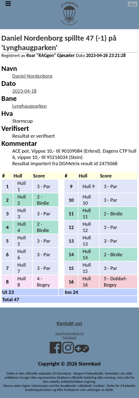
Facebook (69, 337)
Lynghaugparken (29, 106)
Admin (132, 4)
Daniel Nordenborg (32, 76)
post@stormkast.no (69, 333)
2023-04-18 (24, 91)
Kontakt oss (69, 323)
